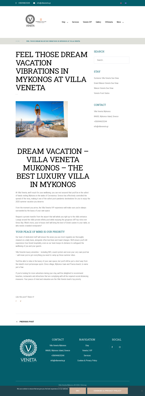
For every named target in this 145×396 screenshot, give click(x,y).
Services (75, 22)
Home (18, 41)
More (119, 22)
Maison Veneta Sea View (103, 88)
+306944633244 (24, 3)
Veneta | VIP (87, 350)
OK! (78, 391)
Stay (63, 22)
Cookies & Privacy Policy (87, 360)
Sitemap (84, 385)
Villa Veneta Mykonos (102, 111)
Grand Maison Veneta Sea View (106, 83)
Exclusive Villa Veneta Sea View (106, 78)
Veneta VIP (87, 22)
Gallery (98, 22)
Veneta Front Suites (101, 93)
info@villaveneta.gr (44, 3)
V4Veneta (109, 22)
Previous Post (27, 322)
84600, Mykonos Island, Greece (106, 116)
